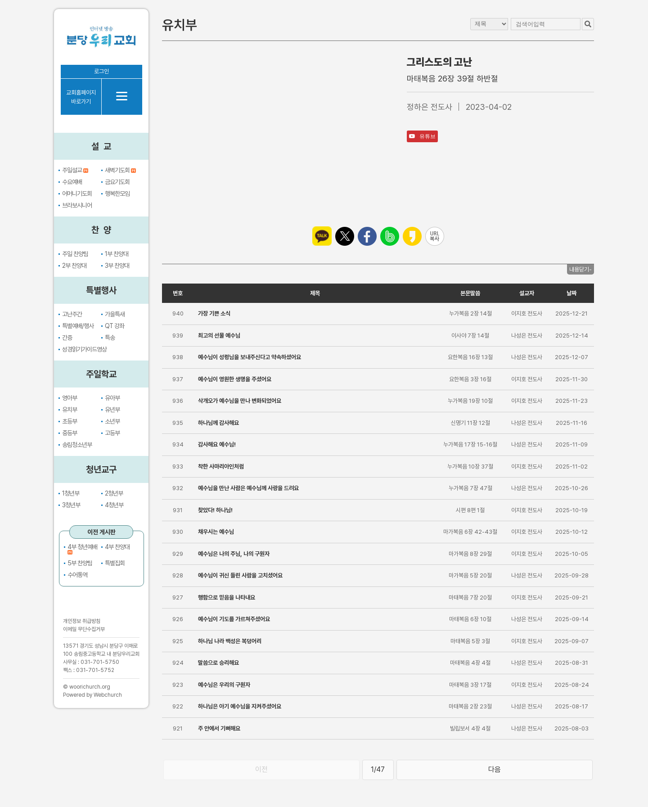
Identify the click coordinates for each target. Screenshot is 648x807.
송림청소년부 (77, 444)
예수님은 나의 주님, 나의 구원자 (234, 553)
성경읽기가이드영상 (84, 349)
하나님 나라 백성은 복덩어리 (229, 641)
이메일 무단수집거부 (84, 629)
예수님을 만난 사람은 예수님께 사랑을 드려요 (248, 488)
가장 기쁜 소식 (214, 313)
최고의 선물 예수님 (219, 335)
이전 (261, 769)
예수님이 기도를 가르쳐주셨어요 (234, 619)
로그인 (101, 71)
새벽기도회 (120, 170)
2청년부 (114, 493)
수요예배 (72, 181)
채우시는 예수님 (216, 531)
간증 (67, 337)
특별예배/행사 (78, 325)
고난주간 (72, 314)
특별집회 (115, 563)
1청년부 (70, 493)
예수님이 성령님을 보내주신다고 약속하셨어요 (249, 357)
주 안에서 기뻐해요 (219, 728)
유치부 (69, 409)
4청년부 (114, 505)
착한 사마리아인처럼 (221, 466)
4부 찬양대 (117, 546)
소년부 (112, 421)
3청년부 (71, 505)
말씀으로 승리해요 (218, 662)
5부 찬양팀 (80, 563)
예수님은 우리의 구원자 (224, 684)
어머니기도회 (77, 193)
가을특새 (115, 314)
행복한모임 (117, 193)
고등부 (112, 433)
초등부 (69, 421)
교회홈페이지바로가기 (81, 97)
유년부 (112, 409)
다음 (494, 769)
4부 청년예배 (82, 549)
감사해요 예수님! (217, 444)
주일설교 (75, 170)
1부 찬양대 (116, 253)
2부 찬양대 (74, 265)
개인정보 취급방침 (81, 621)
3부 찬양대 (117, 265)
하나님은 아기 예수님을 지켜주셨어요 (239, 706)
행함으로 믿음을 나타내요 (226, 597)
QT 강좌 (114, 325)
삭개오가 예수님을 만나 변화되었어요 (239, 400)
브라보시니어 (77, 205)
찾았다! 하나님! (215, 510)
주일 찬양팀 (75, 253)
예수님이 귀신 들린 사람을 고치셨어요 (240, 575)
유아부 (112, 397)
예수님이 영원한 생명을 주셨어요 (234, 379)
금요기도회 (117, 181)
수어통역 (77, 574)
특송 (110, 337)
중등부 (69, 433)
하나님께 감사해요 (218, 422)
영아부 (69, 397)
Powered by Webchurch (92, 695)
